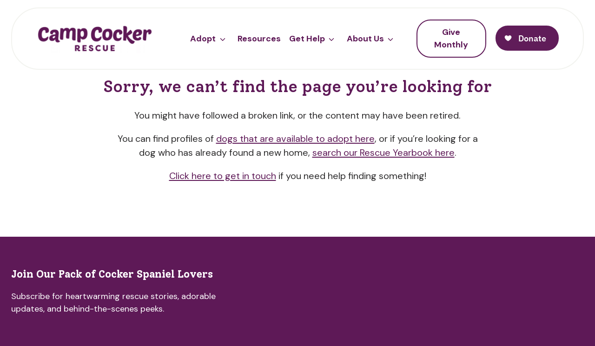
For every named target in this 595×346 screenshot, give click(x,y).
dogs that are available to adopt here (295, 139)
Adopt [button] (203, 38)
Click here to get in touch (222, 176)
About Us (365, 38)
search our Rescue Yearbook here (383, 152)
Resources (259, 38)
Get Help (307, 38)
